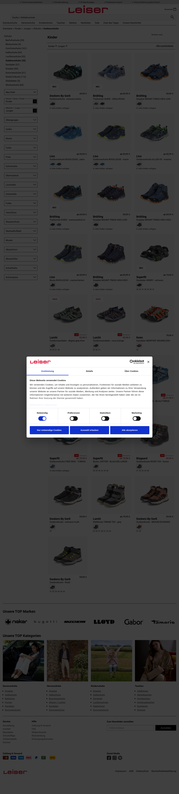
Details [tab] (89, 371)
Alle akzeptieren (130, 430)
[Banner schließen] (148, 362)
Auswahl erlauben (89, 430)
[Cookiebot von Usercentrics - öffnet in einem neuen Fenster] (132, 362)
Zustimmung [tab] (47, 371)
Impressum (51, 405)
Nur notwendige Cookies (49, 430)
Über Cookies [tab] (131, 371)
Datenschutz (36, 405)
